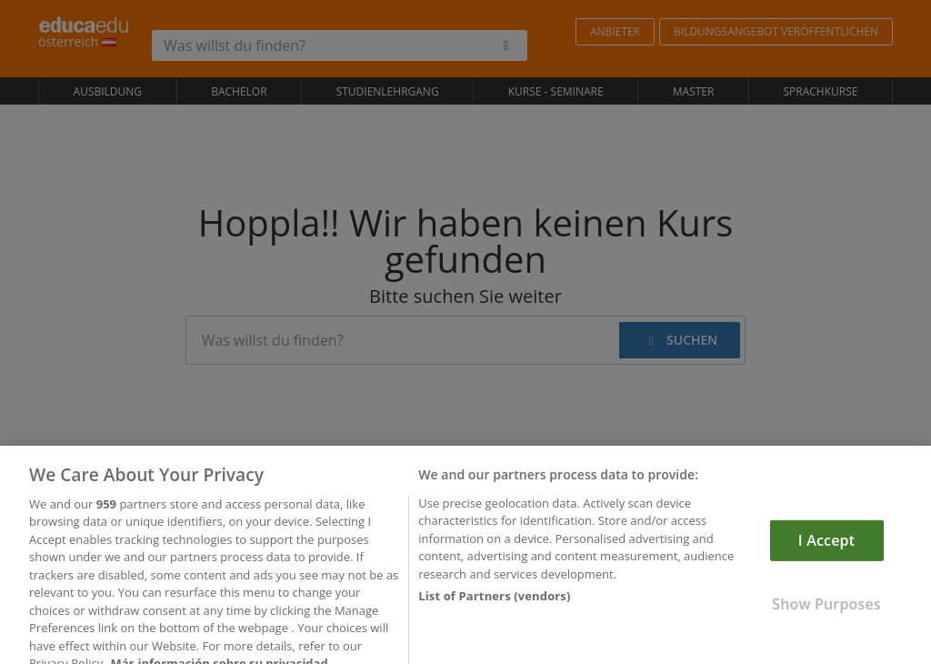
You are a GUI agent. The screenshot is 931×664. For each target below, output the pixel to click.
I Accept (826, 551)
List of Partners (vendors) (494, 607)
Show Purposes (826, 615)
